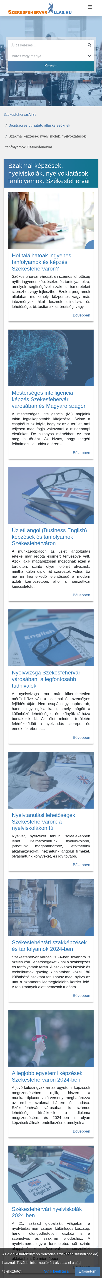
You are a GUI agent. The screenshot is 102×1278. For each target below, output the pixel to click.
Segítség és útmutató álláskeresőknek (39, 125)
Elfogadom (87, 1271)
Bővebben (81, 315)
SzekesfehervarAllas (20, 114)
